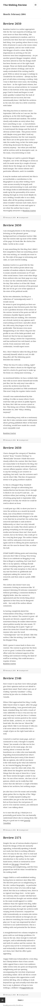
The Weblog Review (15, 4)
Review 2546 (12, 678)
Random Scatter (29, 210)
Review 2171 (12, 838)
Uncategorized (23, 217)
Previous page (2, 1000)
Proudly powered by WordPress (13, 1005)
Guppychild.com (27, 988)
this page (15, 864)
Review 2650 (12, 24)
